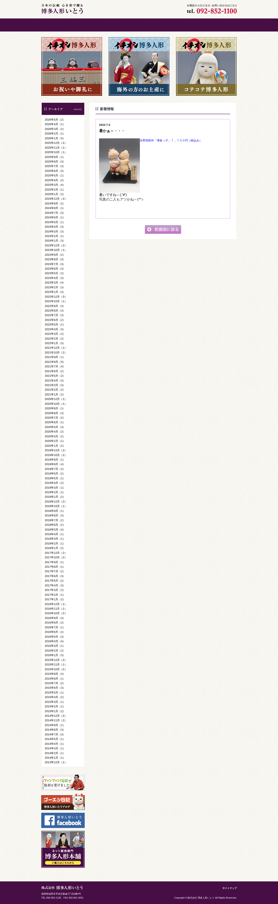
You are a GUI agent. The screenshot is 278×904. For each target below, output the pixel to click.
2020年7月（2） (55, 417)
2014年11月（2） (56, 720)
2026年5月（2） (55, 119)
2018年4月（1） (55, 534)
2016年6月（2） (55, 632)
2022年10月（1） (56, 301)
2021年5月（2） (55, 375)
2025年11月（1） (56, 147)
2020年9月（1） (55, 408)
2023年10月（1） (56, 250)
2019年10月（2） (56, 455)
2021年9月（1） (55, 357)
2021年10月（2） (56, 352)
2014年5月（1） (55, 739)
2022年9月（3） (55, 306)
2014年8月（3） (55, 729)
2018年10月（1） (56, 506)
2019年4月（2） (55, 482)
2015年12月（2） (56, 660)
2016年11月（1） (56, 608)
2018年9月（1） (55, 511)
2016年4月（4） (55, 641)
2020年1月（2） (55, 445)
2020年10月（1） (56, 403)
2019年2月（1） (55, 492)
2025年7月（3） (55, 166)
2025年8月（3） (55, 161)
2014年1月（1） (55, 757)
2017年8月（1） (55, 566)
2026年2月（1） (55, 133)
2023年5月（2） (55, 273)
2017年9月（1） (55, 562)
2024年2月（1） (55, 236)
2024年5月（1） (55, 222)
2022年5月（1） (55, 324)
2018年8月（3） (55, 515)
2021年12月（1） (56, 347)
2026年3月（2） (55, 129)
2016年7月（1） (55, 627)
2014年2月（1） (55, 753)
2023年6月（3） (55, 268)
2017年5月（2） (55, 580)
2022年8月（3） (55, 310)
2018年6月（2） (55, 524)
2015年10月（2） (56, 669)
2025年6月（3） (55, 171)
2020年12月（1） (56, 399)
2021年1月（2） (55, 394)
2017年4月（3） (55, 585)
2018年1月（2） (55, 548)
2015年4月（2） (55, 697)
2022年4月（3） (55, 329)
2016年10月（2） (56, 613)
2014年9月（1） (55, 725)
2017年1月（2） (55, 599)
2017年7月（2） (55, 571)
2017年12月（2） (56, 552)
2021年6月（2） (55, 371)
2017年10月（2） (56, 557)
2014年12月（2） (56, 715)
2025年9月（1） (55, 157)
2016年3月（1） (55, 645)
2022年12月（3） (56, 296)
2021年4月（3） (55, 380)
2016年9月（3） (55, 618)
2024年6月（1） (55, 217)
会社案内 (155, 25)
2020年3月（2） (55, 436)
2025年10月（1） (56, 152)
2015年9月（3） (55, 673)
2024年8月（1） (55, 208)
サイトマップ (229, 888)
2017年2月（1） (55, 594)
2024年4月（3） (55, 226)
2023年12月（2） (56, 245)
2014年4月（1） (55, 743)
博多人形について (122, 25)
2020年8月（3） (55, 413)
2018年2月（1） (55, 543)
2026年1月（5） (55, 138)
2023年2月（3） (55, 287)
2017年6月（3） (55, 576)
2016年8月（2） (55, 622)
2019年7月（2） (55, 469)
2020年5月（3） (55, 427)
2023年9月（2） (55, 254)
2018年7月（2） (55, 520)
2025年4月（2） (55, 180)
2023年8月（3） (55, 259)
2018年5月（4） (55, 529)
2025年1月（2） (55, 194)
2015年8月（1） (55, 678)
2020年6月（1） (55, 422)
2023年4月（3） (55, 278)
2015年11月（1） (56, 664)
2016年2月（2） (55, 650)
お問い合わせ (188, 25)
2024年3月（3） (55, 231)
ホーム (57, 25)
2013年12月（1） (56, 762)
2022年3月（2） (55, 333)
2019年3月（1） (55, 487)
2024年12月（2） (56, 198)
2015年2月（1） (55, 706)
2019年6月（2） (55, 473)
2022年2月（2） (55, 338)
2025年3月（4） (55, 184)
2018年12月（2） (56, 501)
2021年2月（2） (55, 389)
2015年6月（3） (55, 687)
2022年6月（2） (55, 320)
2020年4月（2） (55, 431)
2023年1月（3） (55, 292)
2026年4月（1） (55, 124)
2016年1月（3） (55, 655)
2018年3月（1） (55, 538)
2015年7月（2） (55, 683)
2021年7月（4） (55, 366)
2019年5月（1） (55, 478)
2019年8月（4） (55, 464)
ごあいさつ (90, 25)
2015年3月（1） (55, 701)
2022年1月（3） (55, 343)
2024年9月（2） (55, 203)
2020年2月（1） (55, 441)
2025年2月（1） (55, 189)
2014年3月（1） (55, 748)
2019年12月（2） (56, 450)
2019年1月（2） (55, 496)
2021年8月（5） (55, 361)
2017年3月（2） (55, 590)
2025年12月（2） (56, 142)
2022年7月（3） (55, 315)
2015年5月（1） (55, 692)
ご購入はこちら (220, 25)
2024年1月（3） (55, 240)
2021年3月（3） (55, 385)
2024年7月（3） (55, 212)
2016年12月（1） (56, 604)
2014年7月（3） (55, 734)
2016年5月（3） (55, 636)
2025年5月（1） (55, 175)
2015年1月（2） (55, 711)
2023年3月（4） (55, 282)
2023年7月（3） (55, 264)
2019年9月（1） (55, 459)
